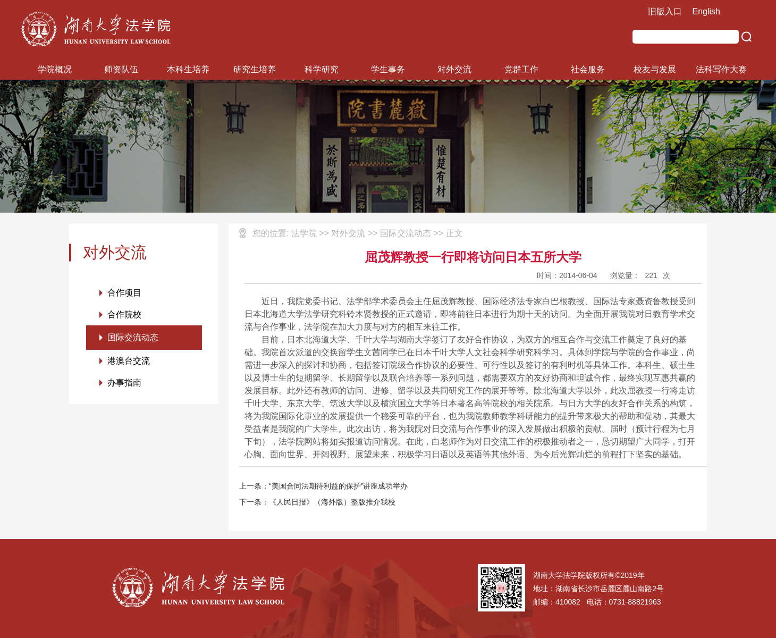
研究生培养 (254, 69)
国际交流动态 (132, 337)
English (706, 11)
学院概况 (55, 69)
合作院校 (124, 314)
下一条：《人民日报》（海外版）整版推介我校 (317, 502)
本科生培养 (188, 69)
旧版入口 (665, 11)
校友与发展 (655, 69)
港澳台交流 (128, 360)
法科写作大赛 (721, 69)
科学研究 (322, 69)
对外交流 (454, 69)
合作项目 (124, 292)
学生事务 (388, 69)
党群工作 (521, 69)
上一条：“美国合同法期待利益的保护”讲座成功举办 (323, 486)
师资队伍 (121, 69)
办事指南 (124, 382)
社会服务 (588, 69)
